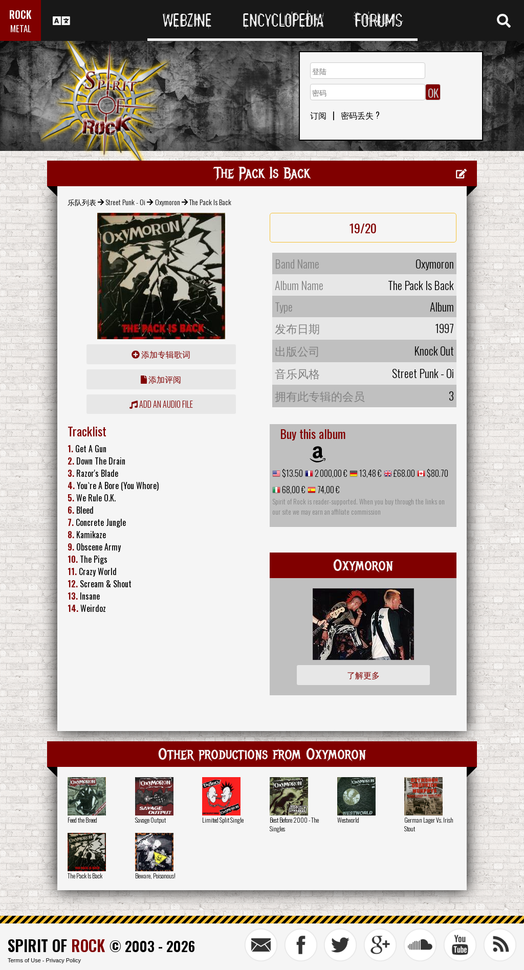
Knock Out (434, 350)
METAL (20, 28)
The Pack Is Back (85, 875)
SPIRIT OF (56, 945)
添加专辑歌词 (161, 354)
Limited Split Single (223, 819)
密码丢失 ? (360, 115)
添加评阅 (161, 379)
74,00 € (328, 489)
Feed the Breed (82, 819)
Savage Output (150, 819)
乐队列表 (82, 201)
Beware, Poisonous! (155, 875)
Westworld (348, 819)
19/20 (363, 227)
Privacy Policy (63, 960)
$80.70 (436, 473)
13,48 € (370, 473)
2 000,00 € (330, 473)
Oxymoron (167, 201)
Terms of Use (24, 960)
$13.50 (291, 473)
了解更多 (363, 675)
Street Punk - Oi (125, 201)
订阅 (318, 115)
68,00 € (292, 489)
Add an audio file (161, 404)
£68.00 (403, 473)
